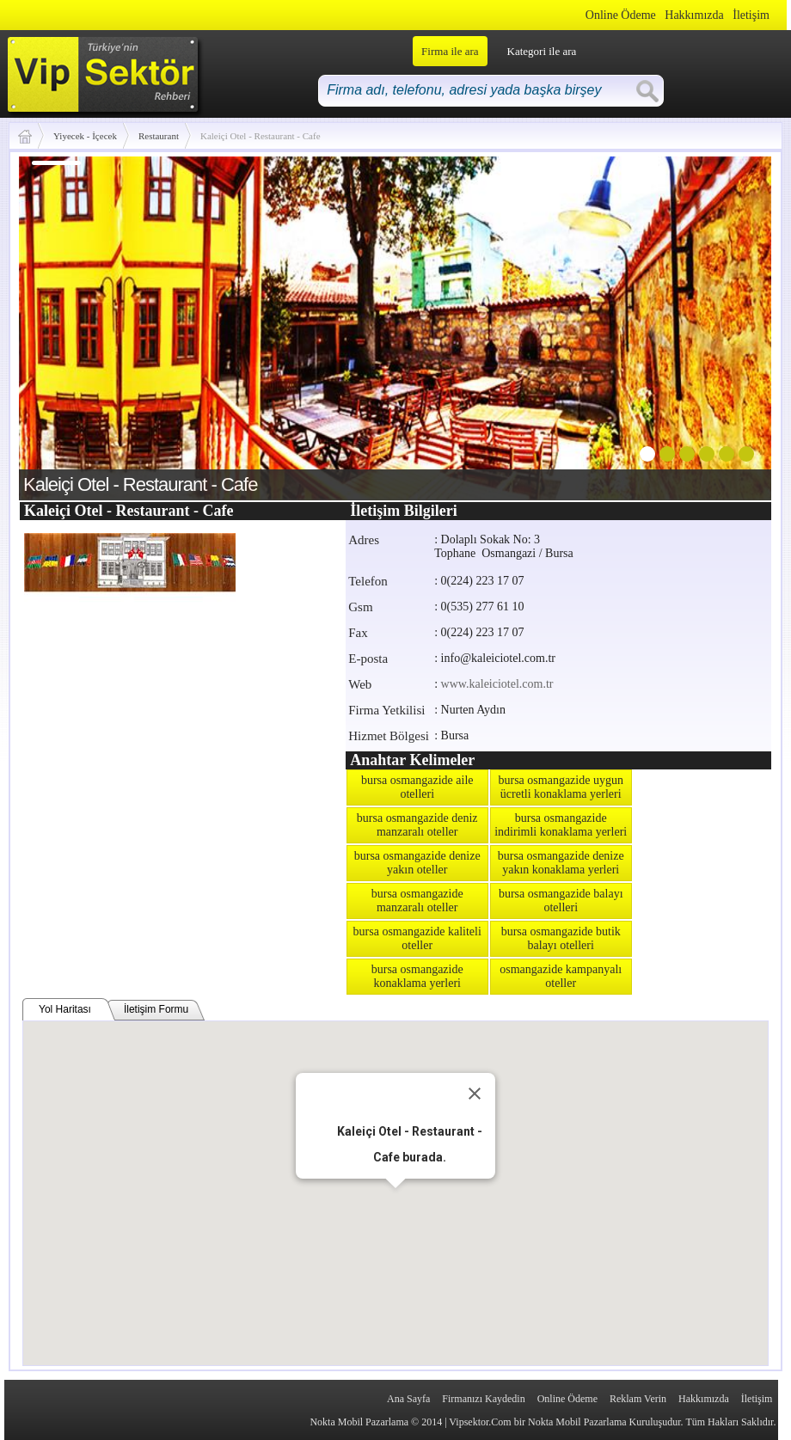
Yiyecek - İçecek (85, 136)
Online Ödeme (621, 15)
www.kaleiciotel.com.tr (497, 683)
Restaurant (158, 136)
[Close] (474, 1093)
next (723, 325)
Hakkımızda (694, 15)
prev (67, 325)
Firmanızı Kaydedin (483, 1399)
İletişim (751, 15)
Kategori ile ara (542, 51)
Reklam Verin (638, 1399)
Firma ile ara (449, 51)
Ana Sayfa (408, 1399)
